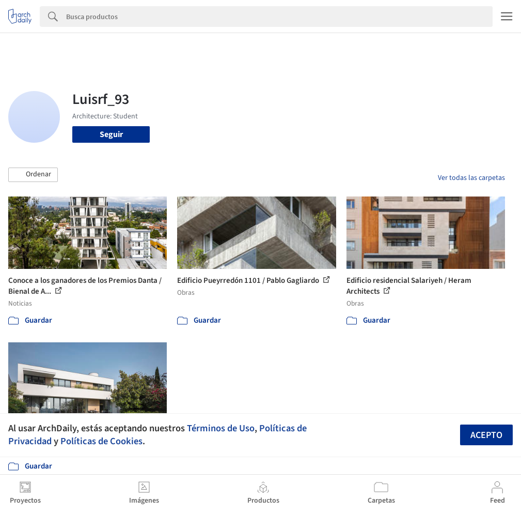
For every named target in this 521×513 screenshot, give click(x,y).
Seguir (111, 134)
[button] (33, 175)
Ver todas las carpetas (471, 178)
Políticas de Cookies (101, 441)
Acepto (486, 435)
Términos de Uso (221, 428)
